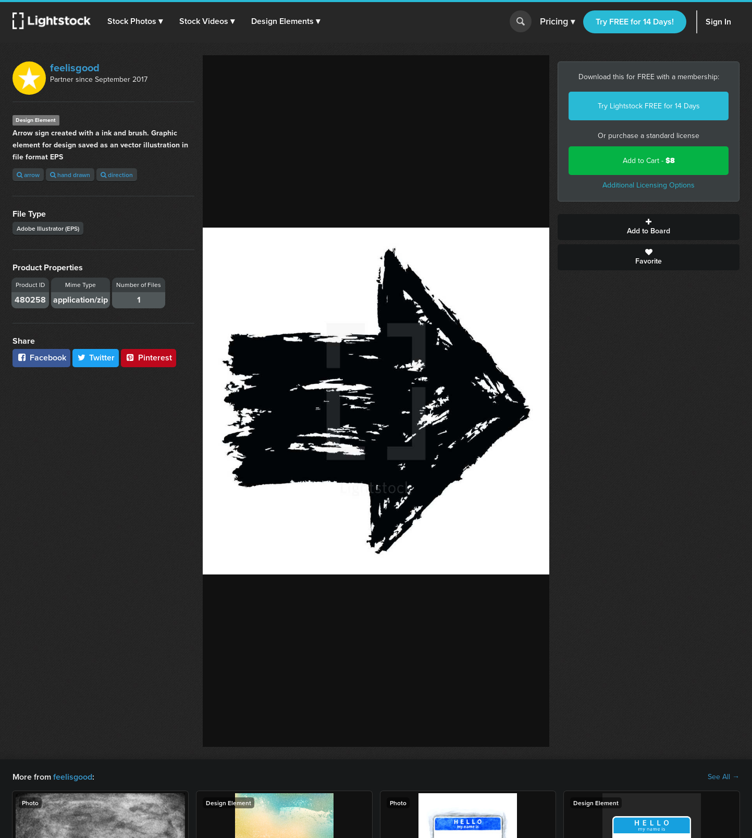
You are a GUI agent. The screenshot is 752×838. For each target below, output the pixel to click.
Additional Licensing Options (648, 185)
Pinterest (148, 358)
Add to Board (648, 227)
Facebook (41, 358)
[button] (135, 21)
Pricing (557, 21)
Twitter (96, 358)
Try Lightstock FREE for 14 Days (649, 106)
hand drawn (70, 174)
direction (117, 174)
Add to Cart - (649, 160)
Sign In (718, 22)
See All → (723, 777)
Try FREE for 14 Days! (635, 22)
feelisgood (75, 68)
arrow (28, 174)
